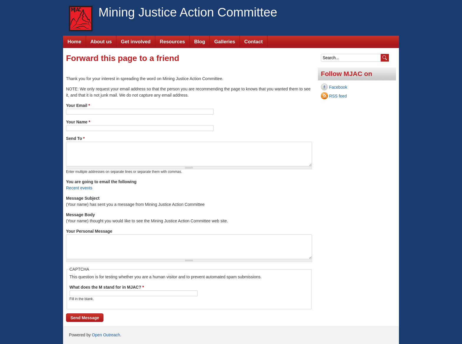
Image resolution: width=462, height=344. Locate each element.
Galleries (224, 41)
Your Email (78, 105)
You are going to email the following (101, 181)
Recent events (79, 188)
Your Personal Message (89, 231)
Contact (253, 41)
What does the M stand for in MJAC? (107, 287)
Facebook (338, 87)
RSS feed (338, 96)
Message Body (80, 214)
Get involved (136, 41)
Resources (172, 41)
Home (74, 41)
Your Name (78, 122)
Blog (199, 41)
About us (101, 41)
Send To (75, 138)
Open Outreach (106, 335)
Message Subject (83, 198)
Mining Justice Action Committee (187, 12)
